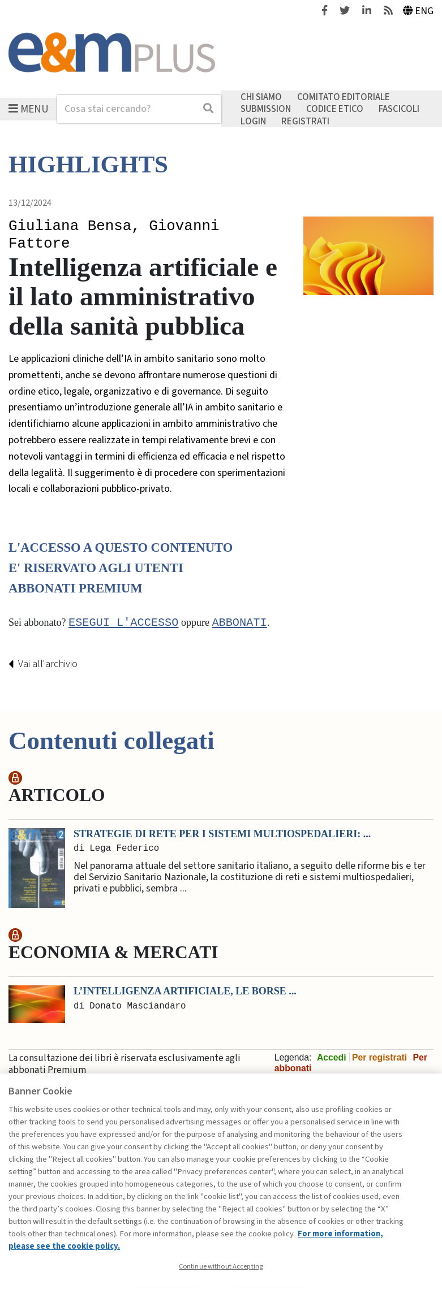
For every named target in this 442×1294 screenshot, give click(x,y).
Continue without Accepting (221, 1266)
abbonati (239, 623)
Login (253, 121)
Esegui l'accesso (123, 623)
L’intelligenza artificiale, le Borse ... (185, 991)
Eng (418, 11)
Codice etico (334, 109)
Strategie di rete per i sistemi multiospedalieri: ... (222, 833)
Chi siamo (261, 96)
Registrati (305, 121)
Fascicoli (399, 109)
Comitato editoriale (343, 96)
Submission (266, 109)
